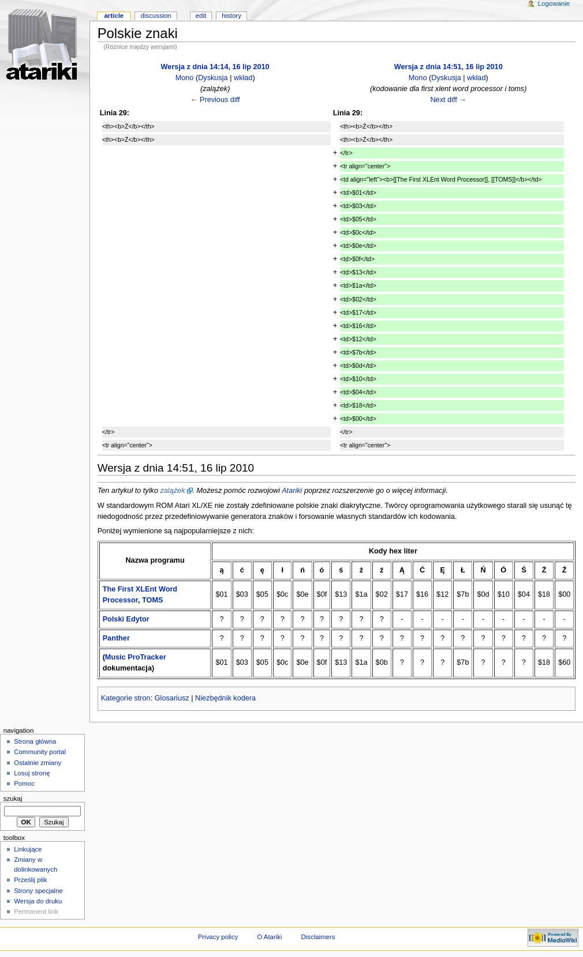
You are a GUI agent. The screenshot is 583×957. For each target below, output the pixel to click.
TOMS (152, 600)
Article (114, 15)
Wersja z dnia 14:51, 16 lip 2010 (448, 67)
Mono (184, 78)
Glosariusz (172, 698)
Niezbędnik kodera (225, 698)
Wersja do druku (38, 901)
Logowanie (554, 3)
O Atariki (269, 936)
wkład (243, 78)
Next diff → (448, 100)
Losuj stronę (32, 773)
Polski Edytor (126, 619)
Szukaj (13, 798)
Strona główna (35, 741)
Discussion (155, 15)
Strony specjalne (38, 890)
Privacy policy (218, 936)
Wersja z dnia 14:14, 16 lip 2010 (215, 67)
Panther (116, 638)
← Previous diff (215, 100)
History (231, 15)
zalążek (172, 491)
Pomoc (24, 783)
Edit (201, 15)
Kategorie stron (126, 698)
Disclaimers (318, 936)
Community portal (40, 751)
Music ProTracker (135, 657)
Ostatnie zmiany (37, 762)
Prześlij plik (30, 879)
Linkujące (28, 849)
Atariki (292, 491)
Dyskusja (212, 78)
